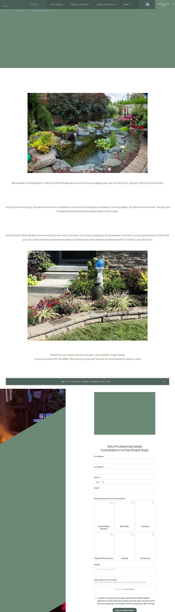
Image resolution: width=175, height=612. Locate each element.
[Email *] (125, 492)
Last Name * (99, 467)
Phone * (97, 477)
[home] (22, 4)
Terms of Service (146, 570)
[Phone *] (128, 482)
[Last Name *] (125, 471)
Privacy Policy (133, 570)
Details (97, 518)
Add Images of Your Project (105, 534)
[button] (56, 4)
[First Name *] (125, 461)
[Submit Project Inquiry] (125, 564)
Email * (97, 488)
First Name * (99, 456)
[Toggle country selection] (98, 482)
